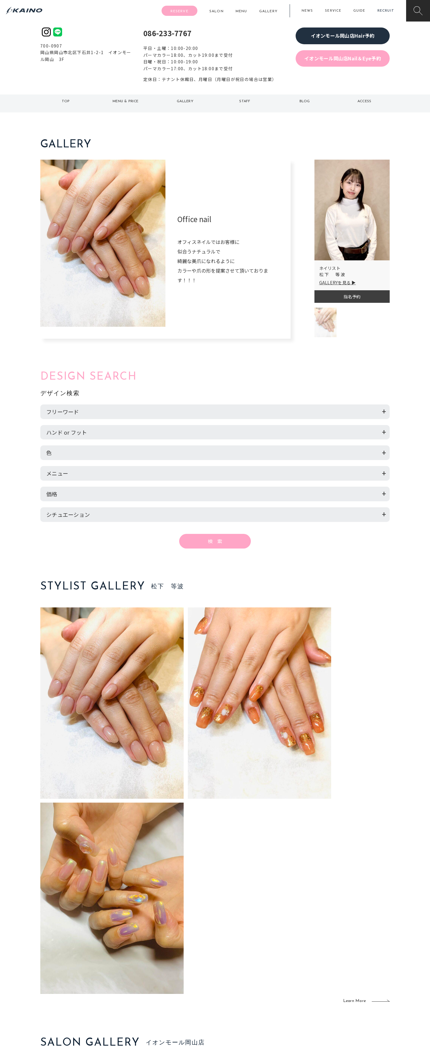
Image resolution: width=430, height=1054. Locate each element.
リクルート (340, 977)
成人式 (277, 977)
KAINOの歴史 (342, 968)
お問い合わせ (342, 1006)
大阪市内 (149, 968)
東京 (145, 958)
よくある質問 (80, 977)
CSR (334, 987)
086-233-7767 (167, 33)
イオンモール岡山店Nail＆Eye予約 (342, 58)
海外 (180, 997)
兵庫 (145, 1006)
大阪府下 (149, 977)
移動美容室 (231, 958)
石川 (180, 958)
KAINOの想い (342, 958)
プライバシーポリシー (351, 997)
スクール (279, 968)
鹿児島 (182, 987)
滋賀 (145, 987)
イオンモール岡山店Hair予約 (343, 35)
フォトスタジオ (236, 968)
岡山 (180, 968)
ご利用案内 (80, 967)
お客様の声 (80, 986)
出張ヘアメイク (285, 958)
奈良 (145, 997)
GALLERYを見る (335, 282)
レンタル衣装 (234, 977)
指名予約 (351, 297)
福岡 (180, 977)
